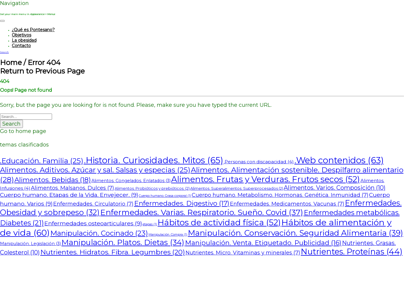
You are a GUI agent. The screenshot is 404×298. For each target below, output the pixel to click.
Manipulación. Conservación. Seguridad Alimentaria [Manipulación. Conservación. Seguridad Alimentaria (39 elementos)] (295, 233)
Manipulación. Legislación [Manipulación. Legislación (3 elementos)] (30, 243)
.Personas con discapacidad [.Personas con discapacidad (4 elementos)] (259, 161)
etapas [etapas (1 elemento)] (150, 224)
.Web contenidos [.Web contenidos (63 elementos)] (339, 160)
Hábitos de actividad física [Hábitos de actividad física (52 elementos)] (219, 222)
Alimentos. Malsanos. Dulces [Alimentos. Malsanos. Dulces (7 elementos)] (72, 188)
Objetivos (21, 35)
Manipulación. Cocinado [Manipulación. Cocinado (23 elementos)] (99, 233)
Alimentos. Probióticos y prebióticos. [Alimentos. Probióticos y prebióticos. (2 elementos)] (152, 188)
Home (11, 62)
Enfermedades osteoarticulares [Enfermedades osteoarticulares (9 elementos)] (93, 223)
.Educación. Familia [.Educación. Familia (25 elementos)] (41, 160)
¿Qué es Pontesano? (33, 29)
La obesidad (24, 40)
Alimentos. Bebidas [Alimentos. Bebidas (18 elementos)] (52, 180)
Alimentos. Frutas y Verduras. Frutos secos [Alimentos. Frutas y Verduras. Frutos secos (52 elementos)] (265, 179)
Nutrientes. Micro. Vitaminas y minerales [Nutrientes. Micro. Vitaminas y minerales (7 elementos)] (243, 252)
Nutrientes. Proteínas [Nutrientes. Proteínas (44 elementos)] (352, 252)
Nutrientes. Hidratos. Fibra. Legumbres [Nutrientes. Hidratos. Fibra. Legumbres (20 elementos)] (112, 252)
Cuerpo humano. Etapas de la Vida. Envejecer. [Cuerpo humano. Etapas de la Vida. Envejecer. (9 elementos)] (69, 194)
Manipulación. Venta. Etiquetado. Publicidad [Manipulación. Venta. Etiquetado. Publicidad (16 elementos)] (263, 243)
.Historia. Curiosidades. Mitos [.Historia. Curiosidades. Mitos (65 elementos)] (153, 160)
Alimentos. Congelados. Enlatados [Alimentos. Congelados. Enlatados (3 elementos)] (131, 180)
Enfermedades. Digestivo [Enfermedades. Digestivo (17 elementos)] (181, 203)
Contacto (21, 45)
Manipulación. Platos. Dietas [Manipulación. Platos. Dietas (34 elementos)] (122, 242)
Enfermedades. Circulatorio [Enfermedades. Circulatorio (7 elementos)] (93, 204)
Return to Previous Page (42, 71)
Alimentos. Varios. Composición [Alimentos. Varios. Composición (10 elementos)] (334, 187)
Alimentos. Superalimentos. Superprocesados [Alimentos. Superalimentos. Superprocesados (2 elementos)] (236, 188)
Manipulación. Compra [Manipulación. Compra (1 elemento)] (167, 235)
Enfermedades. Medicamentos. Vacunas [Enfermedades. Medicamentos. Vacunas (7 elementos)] (287, 204)
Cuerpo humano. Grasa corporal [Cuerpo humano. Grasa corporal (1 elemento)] (165, 196)
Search (11, 124)
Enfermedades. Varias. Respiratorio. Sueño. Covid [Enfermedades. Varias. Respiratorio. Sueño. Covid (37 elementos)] (201, 212)
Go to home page (23, 131)
